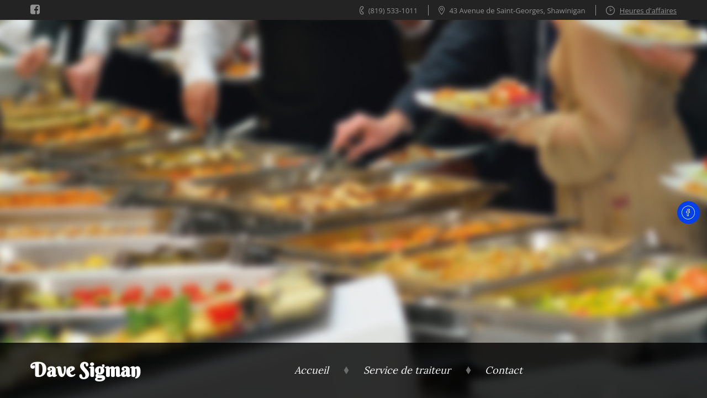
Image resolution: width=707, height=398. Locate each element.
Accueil (311, 370)
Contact (504, 370)
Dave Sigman (85, 370)
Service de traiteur (407, 370)
